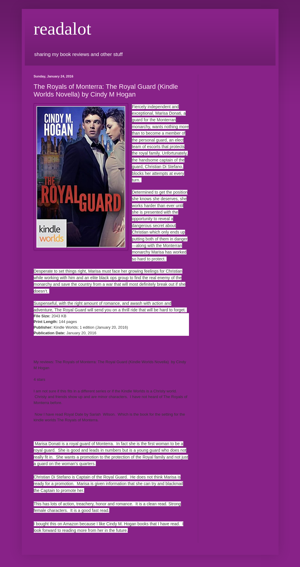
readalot (62, 28)
